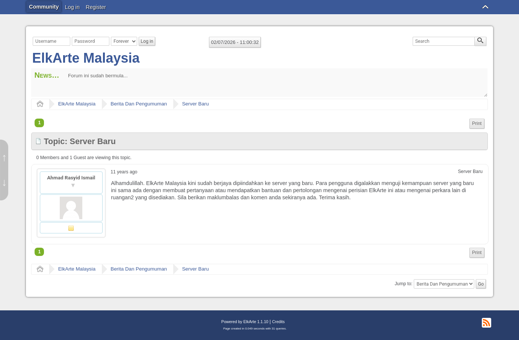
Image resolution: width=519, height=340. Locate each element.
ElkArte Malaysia (85, 58)
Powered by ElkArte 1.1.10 (244, 321)
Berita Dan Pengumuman (138, 104)
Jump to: (403, 284)
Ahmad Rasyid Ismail (71, 178)
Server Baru (195, 104)
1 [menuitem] (39, 122)
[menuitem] (476, 124)
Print (477, 123)
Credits (278, 321)
